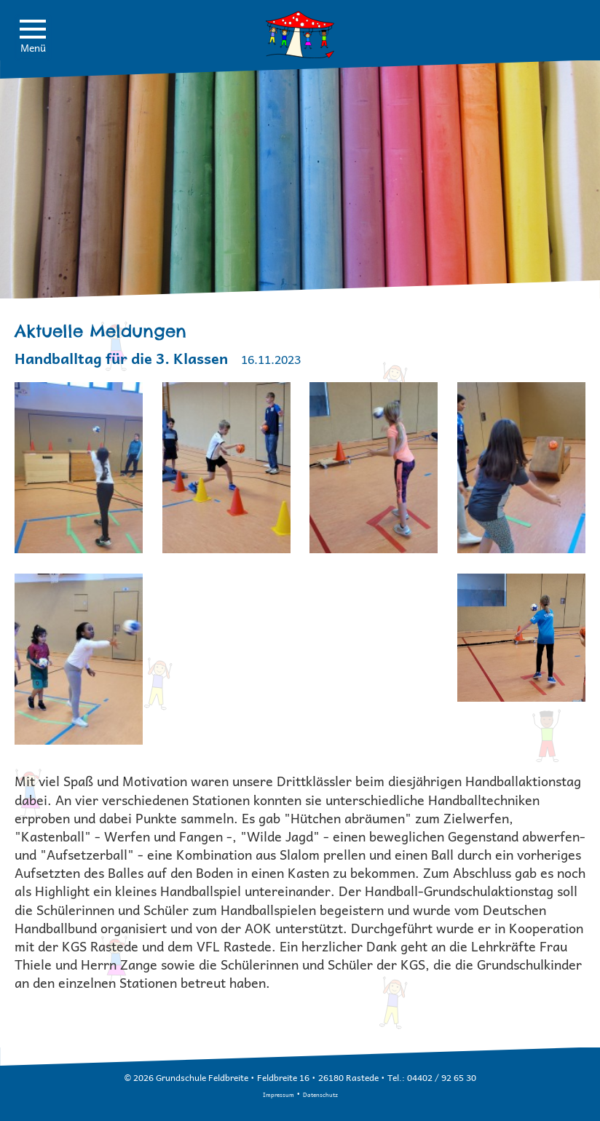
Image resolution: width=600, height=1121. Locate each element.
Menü (33, 37)
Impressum (278, 1094)
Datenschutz (320, 1094)
